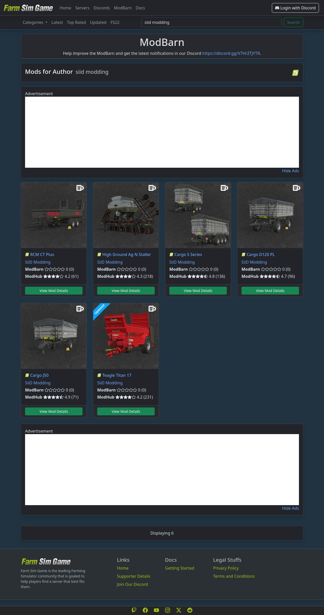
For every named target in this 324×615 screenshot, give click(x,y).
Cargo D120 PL (261, 254)
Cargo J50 (39, 375)
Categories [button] (33, 22)
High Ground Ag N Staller (126, 254)
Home (65, 8)
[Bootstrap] (46, 561)
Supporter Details (133, 576)
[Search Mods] (211, 22)
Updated (98, 22)
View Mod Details (53, 290)
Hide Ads (290, 171)
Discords (101, 8)
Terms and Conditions (234, 576)
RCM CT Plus (42, 254)
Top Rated (76, 22)
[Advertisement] (162, 132)
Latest (57, 22)
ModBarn (123, 8)
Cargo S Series (188, 254)
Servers (82, 8)
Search (293, 22)
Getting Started (179, 568)
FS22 (115, 22)
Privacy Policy (226, 568)
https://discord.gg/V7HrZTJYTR (231, 53)
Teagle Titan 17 (116, 375)
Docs (140, 8)
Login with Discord (295, 8)
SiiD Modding (38, 262)
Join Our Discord (132, 584)
